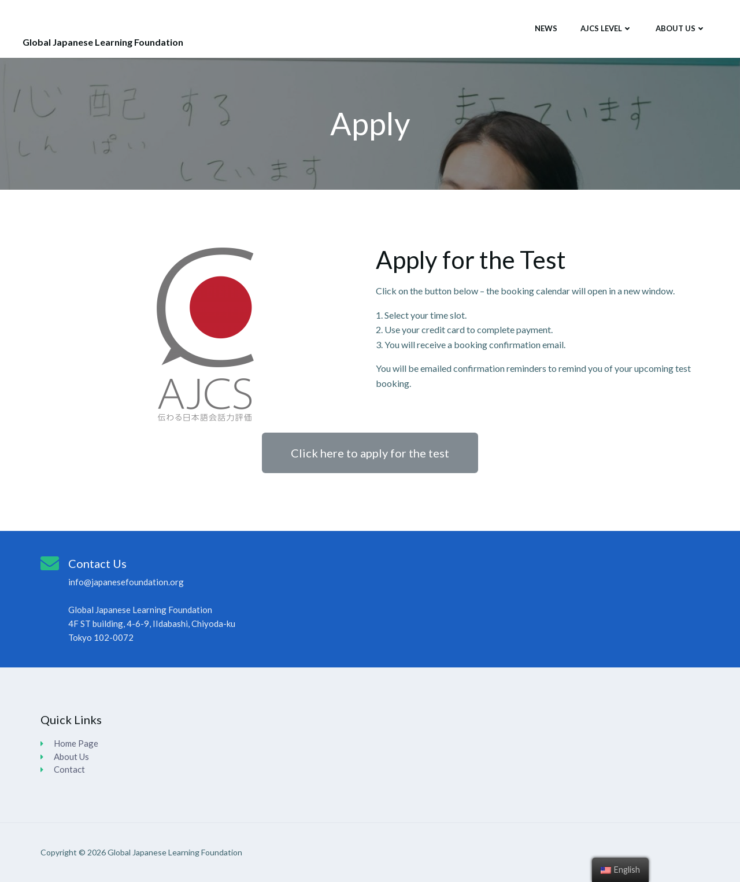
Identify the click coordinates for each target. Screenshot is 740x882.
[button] (370, 453)
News (546, 28)
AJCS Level (606, 28)
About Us (681, 28)
